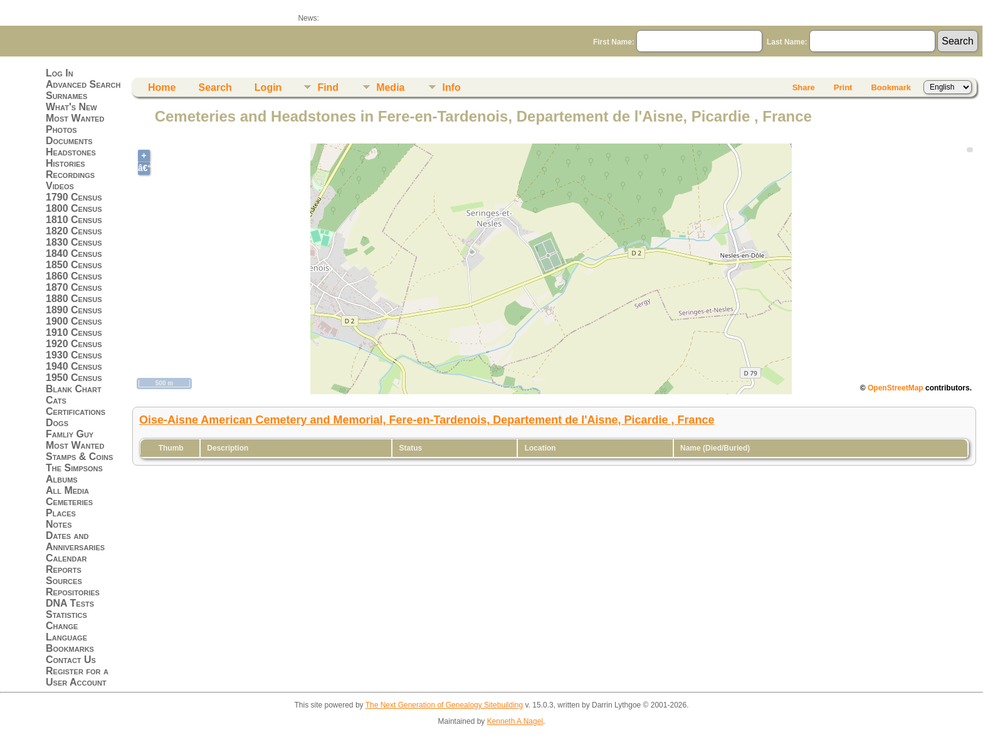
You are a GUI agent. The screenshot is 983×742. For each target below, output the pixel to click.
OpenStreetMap (895, 388)
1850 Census (74, 264)
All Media (67, 490)
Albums (62, 479)
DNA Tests (70, 603)
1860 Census (74, 276)
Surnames (66, 95)
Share (803, 87)
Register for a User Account (77, 676)
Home (162, 87)
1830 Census (74, 242)
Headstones (71, 152)
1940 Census (74, 366)
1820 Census (74, 231)
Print (843, 87)
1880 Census (74, 298)
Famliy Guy (69, 434)
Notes (59, 524)
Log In (59, 73)
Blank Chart (74, 389)
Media (390, 87)
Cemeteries (69, 501)
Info (451, 87)
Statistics (66, 614)
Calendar (66, 558)
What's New (71, 107)
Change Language (66, 631)
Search (214, 87)
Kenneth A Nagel (515, 721)
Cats (56, 400)
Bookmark (891, 87)
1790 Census (74, 197)
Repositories (73, 592)
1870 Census (74, 287)
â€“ (144, 168)
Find (328, 87)
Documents (69, 140)
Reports (63, 569)
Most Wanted (75, 118)
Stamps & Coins (79, 456)
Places (61, 513)
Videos (60, 185)
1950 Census (74, 377)
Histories (65, 163)
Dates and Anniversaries (75, 541)
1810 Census (74, 219)
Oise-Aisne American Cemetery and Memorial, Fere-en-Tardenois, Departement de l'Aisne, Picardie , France (427, 420)
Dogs (57, 422)
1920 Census (74, 343)
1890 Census (74, 310)
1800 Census (74, 208)
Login (268, 87)
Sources (64, 580)
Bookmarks (70, 648)
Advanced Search (83, 84)
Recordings (70, 174)
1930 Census (74, 355)
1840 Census (74, 253)
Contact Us (71, 659)
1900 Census (74, 321)
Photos (61, 129)
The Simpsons (74, 467)
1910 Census (74, 332)
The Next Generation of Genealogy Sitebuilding (444, 705)
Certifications (75, 411)
